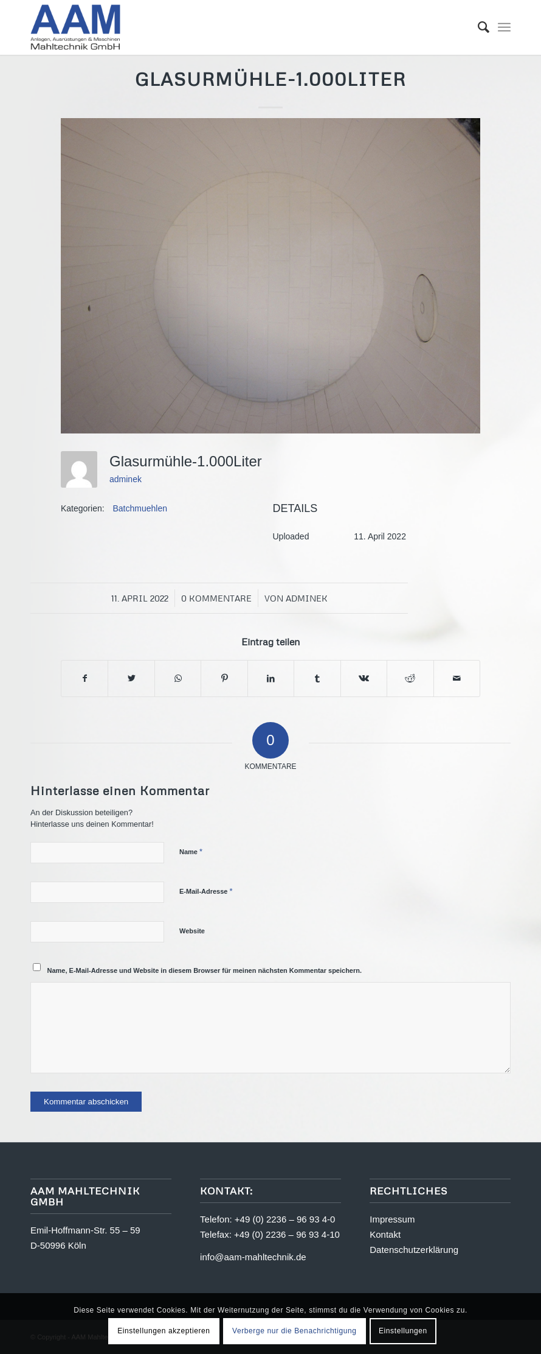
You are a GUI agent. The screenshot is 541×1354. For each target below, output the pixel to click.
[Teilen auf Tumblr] (317, 678)
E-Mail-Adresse (206, 891)
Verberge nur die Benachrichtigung (294, 1331)
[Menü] (504, 27)
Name (190, 851)
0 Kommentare (216, 598)
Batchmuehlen (140, 508)
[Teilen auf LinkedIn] (271, 678)
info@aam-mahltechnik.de (253, 1257)
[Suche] (477, 27)
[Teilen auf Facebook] (84, 678)
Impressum (392, 1219)
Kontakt (385, 1234)
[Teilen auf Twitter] (131, 678)
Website (192, 931)
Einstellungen (403, 1331)
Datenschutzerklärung (414, 1249)
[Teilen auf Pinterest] (224, 678)
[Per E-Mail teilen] (457, 678)
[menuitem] (477, 27)
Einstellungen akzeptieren (163, 1331)
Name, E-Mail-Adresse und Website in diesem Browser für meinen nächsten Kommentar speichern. (204, 970)
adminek (125, 479)
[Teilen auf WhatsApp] (178, 678)
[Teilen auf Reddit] (410, 678)
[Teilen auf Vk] (364, 678)
